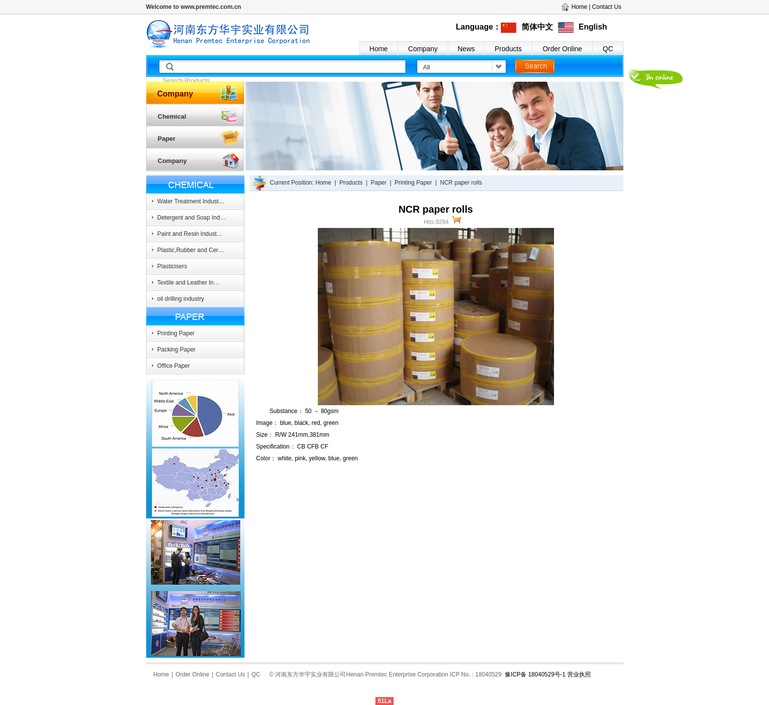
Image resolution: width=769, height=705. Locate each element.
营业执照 (579, 674)
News (466, 49)
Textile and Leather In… (188, 282)
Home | (582, 6)
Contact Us (606, 6)
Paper (167, 138)
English (593, 27)
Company (423, 49)
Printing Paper (176, 333)
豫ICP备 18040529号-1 (534, 674)
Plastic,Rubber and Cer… (190, 250)
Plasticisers (172, 266)
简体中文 (537, 27)
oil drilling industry (180, 298)
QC (608, 49)
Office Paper (173, 365)
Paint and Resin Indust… (190, 233)
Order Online (562, 49)
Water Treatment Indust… (191, 201)
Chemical (172, 116)
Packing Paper (176, 349)
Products (508, 49)
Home (378, 49)
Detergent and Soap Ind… (191, 217)
